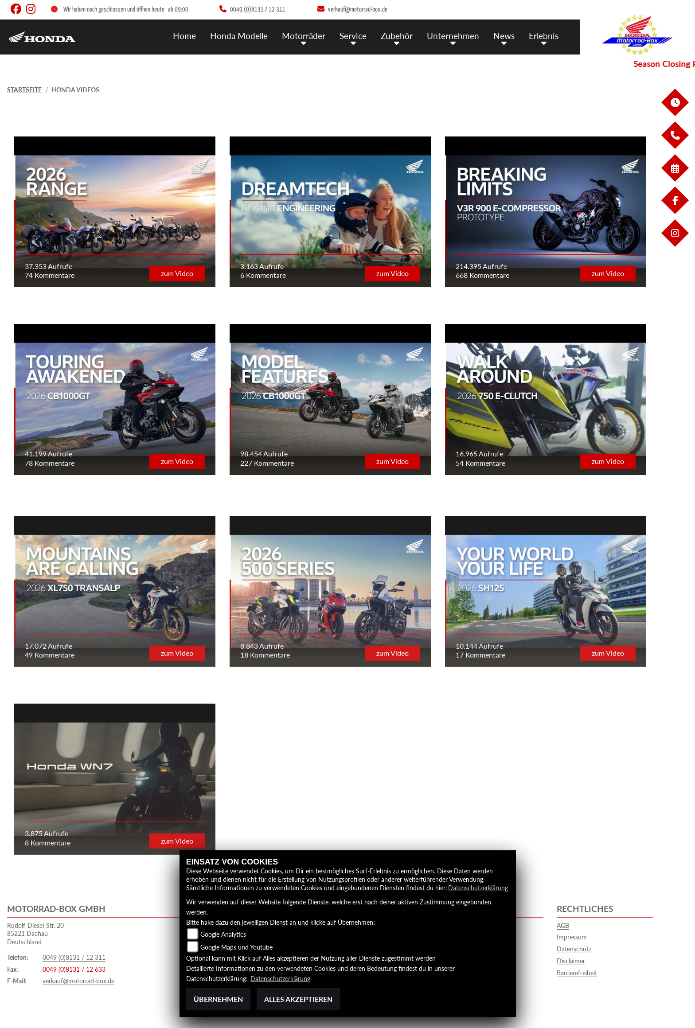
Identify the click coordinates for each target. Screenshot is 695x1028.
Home (184, 36)
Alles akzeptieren (298, 999)
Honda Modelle (239, 36)
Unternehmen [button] (453, 36)
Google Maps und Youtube (236, 947)
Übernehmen (218, 999)
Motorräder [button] (303, 36)
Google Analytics (223, 934)
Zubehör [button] (397, 36)
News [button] (504, 36)
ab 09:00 (178, 9)
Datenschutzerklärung (478, 888)
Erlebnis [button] (543, 36)
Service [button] (353, 36)
